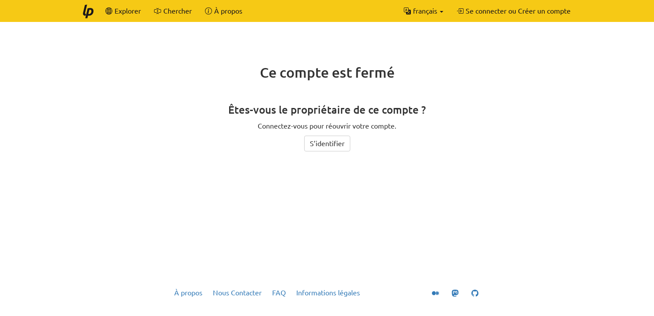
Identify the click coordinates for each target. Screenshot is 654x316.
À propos (188, 293)
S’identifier (327, 143)
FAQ (279, 293)
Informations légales (328, 293)
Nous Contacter (237, 293)
